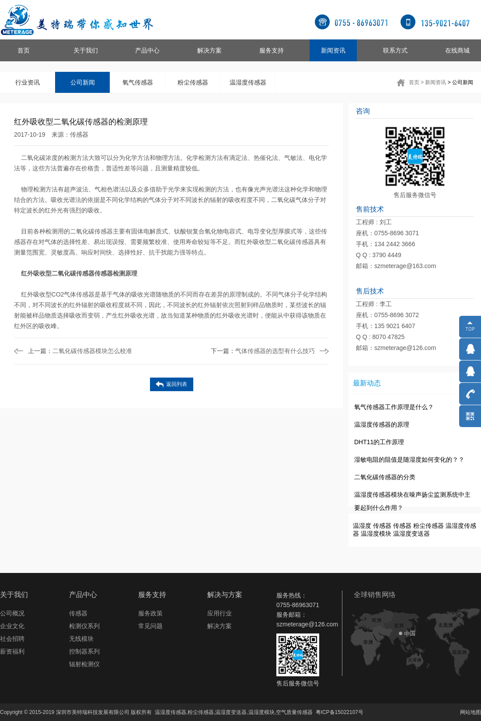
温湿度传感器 (248, 82)
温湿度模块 (376, 533)
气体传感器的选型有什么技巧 (263, 350)
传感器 (79, 134)
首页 (23, 50)
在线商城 (457, 50)
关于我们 (85, 50)
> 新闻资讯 (433, 82)
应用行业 (219, 613)
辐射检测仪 (84, 664)
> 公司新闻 (460, 82)
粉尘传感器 (193, 82)
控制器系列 (84, 651)
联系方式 (395, 50)
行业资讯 (27, 82)
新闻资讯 (333, 50)
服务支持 (271, 50)
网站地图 (470, 712)
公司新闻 (82, 82)
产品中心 (147, 50)
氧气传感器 (137, 82)
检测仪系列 (84, 625)
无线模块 (81, 638)
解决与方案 (224, 594)
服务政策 (150, 613)
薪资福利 (12, 651)
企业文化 (12, 625)
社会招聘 (12, 638)
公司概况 (12, 613)
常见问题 (150, 625)
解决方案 (209, 50)
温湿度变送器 (411, 533)
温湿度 (362, 525)
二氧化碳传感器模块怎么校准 (80, 350)
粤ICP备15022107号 (339, 712)
